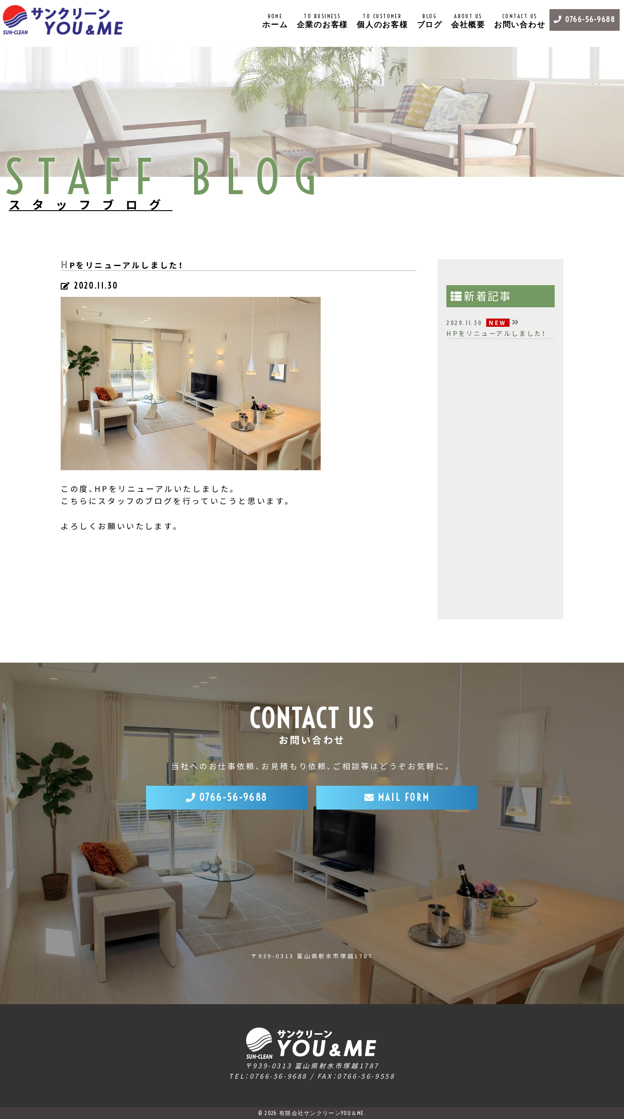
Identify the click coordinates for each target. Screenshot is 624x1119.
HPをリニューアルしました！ (496, 333)
